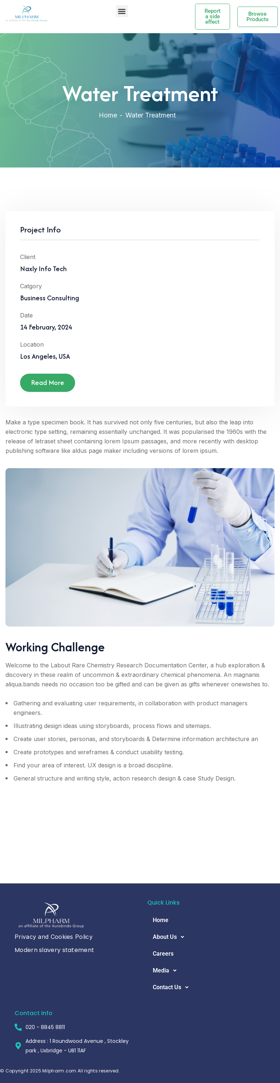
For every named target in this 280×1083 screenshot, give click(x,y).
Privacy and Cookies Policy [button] (54, 936)
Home (108, 115)
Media (166, 970)
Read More (47, 385)
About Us (170, 937)
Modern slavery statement (54, 950)
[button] (122, 11)
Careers (163, 953)
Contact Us (172, 987)
